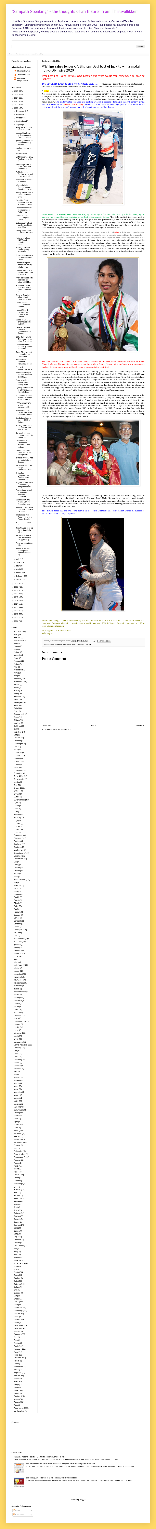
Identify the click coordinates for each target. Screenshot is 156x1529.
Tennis (16, 1317)
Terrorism (17, 1319)
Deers (16, 809)
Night (16, 1122)
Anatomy (17, 649)
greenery (17, 945)
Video (16, 1381)
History (16, 953)
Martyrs (16, 1051)
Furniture (17, 912)
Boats (16, 711)
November (20, 114)
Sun (15, 1296)
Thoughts (17, 1334)
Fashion (17, 868)
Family (16, 865)
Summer (17, 1293)
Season (17, 1231)
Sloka (16, 1255)
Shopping (17, 1240)
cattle (16, 750)
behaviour (17, 697)
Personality (67, 644)
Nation (16, 1113)
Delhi (16, 812)
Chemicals (18, 753)
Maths (16, 1054)
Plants (16, 1166)
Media (16, 1057)
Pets (15, 1148)
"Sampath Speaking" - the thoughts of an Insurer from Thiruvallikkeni (75, 11)
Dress (16, 832)
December (20, 111)
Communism (18, 770)
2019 (16, 587)
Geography (18, 930)
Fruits (16, 906)
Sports (74, 644)
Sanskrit (17, 1219)
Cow (15, 785)
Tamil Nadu (81, 644)
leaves (16, 1018)
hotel (15, 959)
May (18, 566)
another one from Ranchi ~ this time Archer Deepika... (24, 517)
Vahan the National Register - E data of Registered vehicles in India (39, 1457)
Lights (16, 1030)
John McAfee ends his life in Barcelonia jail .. (24, 530)
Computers (18, 773)
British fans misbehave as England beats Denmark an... (22, 476)
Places (16, 1163)
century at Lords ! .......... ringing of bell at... (23, 217)
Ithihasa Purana (20, 992)
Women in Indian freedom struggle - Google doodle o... (24, 187)
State (16, 1281)
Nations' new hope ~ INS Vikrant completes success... (24, 241)
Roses (16, 1210)
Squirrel (17, 1275)
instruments (18, 977)
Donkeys (17, 823)
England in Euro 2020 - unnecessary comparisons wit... (24, 485)
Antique (17, 664)
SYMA (16, 1302)
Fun (15, 909)
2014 (16, 604)
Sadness (17, 1213)
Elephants (17, 844)
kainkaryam (18, 998)
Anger (16, 658)
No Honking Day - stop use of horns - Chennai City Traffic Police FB (52, 1478)
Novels (16, 1125)
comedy (17, 767)
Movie (16, 1095)
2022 (16, 105)
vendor (16, 1379)
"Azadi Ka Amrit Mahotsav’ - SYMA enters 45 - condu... (24, 202)
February (20, 576)
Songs (16, 1266)
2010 (16, 617)
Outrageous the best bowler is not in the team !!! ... (24, 225)
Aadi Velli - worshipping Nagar (24, 368)
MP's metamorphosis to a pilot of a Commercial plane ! (24, 467)
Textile (16, 1322)
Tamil (16, 1305)
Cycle (16, 803)
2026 (16, 91)
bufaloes (17, 723)
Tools (16, 1340)
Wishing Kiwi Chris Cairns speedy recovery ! (23, 250)
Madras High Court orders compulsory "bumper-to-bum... (24, 135)
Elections (17, 841)
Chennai (51, 644)
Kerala (16, 1007)
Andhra (16, 652)
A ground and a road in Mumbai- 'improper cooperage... (24, 493)
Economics (18, 835)
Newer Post (47, 725)
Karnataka (18, 1001)
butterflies (17, 732)
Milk (15, 1074)
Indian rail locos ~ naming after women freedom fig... (23, 552)
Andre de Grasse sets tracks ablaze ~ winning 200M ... (24, 280)
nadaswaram (19, 1110)
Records (17, 1195)
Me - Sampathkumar (22, 54)
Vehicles (17, 1376)
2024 (16, 98)
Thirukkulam (18, 1325)
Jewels (16, 995)
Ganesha (17, 924)
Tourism (17, 1343)
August (19, 125)
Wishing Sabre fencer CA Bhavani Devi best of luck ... (24, 428)
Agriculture (18, 640)
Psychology (18, 1184)
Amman (17, 646)
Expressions (18, 859)
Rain (15, 1192)
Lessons (17, 1024)
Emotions (17, 847)
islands (16, 989)
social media (18, 1260)
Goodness (18, 942)
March (19, 573)
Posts (16, 1510)
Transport (17, 1349)
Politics (16, 1175)
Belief (16, 699)
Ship (15, 1237)
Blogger (83, 1500)
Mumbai (17, 1098)
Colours (17, 764)
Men (15, 1071)
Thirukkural (18, 1328)
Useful (16, 1364)
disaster (17, 815)
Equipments (18, 856)
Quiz (15, 1187)
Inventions (18, 986)
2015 (16, 601)
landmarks (18, 1012)
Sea (15, 1228)
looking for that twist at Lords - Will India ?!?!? (24, 195)
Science (17, 1225)
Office (16, 1128)
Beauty (16, 693)
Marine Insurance (20, 1045)
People (16, 1139)
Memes (16, 1063)
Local (16, 1036)
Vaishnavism (18, 1367)
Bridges (17, 720)
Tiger (16, 1337)
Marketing (17, 1048)
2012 (16, 611)
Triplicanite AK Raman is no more (24, 181)
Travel (16, 1352)
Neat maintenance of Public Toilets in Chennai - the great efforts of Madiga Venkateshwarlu (60, 1464)
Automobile (18, 682)
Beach (16, 691)
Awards (16, 685)
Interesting (58, 644)
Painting (17, 1130)
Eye (15, 862)
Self (15, 1234)
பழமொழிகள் (19, 1411)
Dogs (16, 820)
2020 (16, 584)
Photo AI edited (19, 1154)
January (19, 579)
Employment (18, 850)
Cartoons (17, 741)
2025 (16, 95)
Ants (15, 667)
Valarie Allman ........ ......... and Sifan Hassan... (23, 305)
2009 (16, 621)
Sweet (16, 1299)
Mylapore (17, 1104)
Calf (15, 735)
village (16, 1384)
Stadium (17, 1278)
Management (19, 1042)
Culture (16, 797)
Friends (16, 903)
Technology (18, 1311)
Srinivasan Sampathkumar (22, 79)
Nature (16, 1116)
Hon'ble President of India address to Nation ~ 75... (23, 210)
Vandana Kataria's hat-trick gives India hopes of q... (24, 347)
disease (17, 818)
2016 (16, 597)
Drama (16, 826)
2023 (16, 101)
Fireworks (17, 885)
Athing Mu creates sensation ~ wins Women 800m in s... (23, 288)
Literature (17, 1033)
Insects (16, 971)
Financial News (19, 880)
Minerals (17, 1077)
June (18, 562)
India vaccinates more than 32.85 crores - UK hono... (24, 509)
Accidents (17, 631)
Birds (16, 708)
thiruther (17, 1331)
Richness (17, 1201)
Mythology (18, 1107)
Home (11, 54)
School (16, 1222)
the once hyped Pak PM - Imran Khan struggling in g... (23, 537)
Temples (17, 1314)
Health (16, 947)
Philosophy (18, 1151)
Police (16, 1172)
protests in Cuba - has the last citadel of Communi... (24, 460)
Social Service (19, 1263)
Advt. (16, 635)
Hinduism (17, 950)
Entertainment (19, 853)
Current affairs (19, 800)
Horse (16, 956)
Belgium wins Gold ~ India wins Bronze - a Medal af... (24, 272)
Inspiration (18, 974)
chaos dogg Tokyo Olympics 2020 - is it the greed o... (24, 452)
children (17, 758)
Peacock (17, 1136)
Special (16, 1269)
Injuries (16, 968)
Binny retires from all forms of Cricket (24, 129)
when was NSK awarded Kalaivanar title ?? (24, 362)
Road (16, 1207)
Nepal (16, 1119)
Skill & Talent (19, 1246)
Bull (15, 729)
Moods (16, 1083)
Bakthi (16, 688)
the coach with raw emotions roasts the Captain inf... (24, 435)
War (15, 1387)
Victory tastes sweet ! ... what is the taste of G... (24, 233)
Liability (16, 1027)
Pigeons (17, 1160)
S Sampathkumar (23, 71)
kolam (16, 1009)
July (18, 559)
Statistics (17, 1284)
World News (18, 1408)
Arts (15, 676)
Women (88, 644)
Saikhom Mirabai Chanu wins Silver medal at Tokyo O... (24, 413)
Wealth (16, 1393)
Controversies (19, 779)
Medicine (17, 1060)
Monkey (17, 1080)
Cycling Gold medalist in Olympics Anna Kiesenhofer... (24, 390)
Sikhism (17, 1243)
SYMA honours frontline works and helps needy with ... (24, 174)
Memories (17, 1069)
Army (16, 673)
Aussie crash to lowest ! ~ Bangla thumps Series (24, 257)
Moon (16, 1086)
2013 (16, 607)
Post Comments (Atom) (61, 730)
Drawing (17, 829)
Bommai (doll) (19, 714)
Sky (15, 1249)
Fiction (16, 874)
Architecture (18, 670)
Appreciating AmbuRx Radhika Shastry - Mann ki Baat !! (24, 397)
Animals (17, 661)
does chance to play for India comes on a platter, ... (24, 375)
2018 (16, 590)
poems (16, 1169)
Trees (16, 1355)
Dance (16, 806)
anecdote (17, 655)
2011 (16, 614)
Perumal (17, 1145)
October (19, 118)
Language (17, 1015)
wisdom (17, 1399)
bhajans (17, 705)
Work (16, 1405)
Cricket (16, 788)
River (16, 1204)
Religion (17, 1198)
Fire (15, 882)
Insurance (17, 980)
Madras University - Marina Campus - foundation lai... (23, 502)
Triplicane (17, 1358)
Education (17, 838)
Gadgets (17, 915)
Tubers (16, 1361)
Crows (16, 794)
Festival (17, 871)
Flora (16, 891)
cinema (16, 761)
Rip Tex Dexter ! (22, 154)
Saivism (17, 1216)
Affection (17, 637)
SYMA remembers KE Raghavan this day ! (24, 159)
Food (16, 897)
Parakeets (18, 1134)
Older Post (139, 725)
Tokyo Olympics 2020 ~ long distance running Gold (24, 354)
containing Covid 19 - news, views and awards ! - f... (24, 167)
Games (16, 918)
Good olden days (20, 939)
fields (16, 877)
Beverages (18, 702)
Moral (16, 1089)
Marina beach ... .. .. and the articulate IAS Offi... (23, 322)
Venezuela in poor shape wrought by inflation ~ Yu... (24, 265)
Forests (16, 900)
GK (15, 933)
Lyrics (16, 1039)
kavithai (17, 1003)
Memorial (17, 1066)
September (20, 121)
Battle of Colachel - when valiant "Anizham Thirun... (24, 297)
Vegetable (17, 1373)
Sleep (16, 1252)
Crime (16, 791)
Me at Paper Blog (37, 54)
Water (16, 1390)
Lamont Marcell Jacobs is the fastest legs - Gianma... (22, 313)
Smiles (16, 1257)
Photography (19, 1157)
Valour (16, 1370)
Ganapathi (18, 921)
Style (16, 1290)
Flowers (17, 894)
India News (18, 965)
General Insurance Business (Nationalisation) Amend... (23, 330)
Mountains (18, 1092)
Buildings (17, 726)
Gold (15, 936)
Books (16, 717)
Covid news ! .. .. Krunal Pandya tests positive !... (23, 382)
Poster (16, 1178)
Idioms (16, 962)
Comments (18, 1515)
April (18, 569)
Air (15, 643)
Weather (17, 1396)
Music (16, 1101)
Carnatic (17, 738)
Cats (15, 747)
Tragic (16, 1346)
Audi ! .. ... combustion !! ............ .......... (24, 523)
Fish (15, 888)
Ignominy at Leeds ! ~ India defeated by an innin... (24, 143)
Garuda (16, 927)
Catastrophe (18, 744)
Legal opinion (19, 1021)
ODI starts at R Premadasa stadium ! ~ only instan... (23, 444)
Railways (17, 1190)
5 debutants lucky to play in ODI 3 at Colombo (23, 420)
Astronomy (18, 679)
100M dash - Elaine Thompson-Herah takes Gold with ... (24, 339)
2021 (16, 108)
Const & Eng (18, 776)
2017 (16, 594)
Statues (17, 1287)
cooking (17, 782)
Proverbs (17, 1181)
